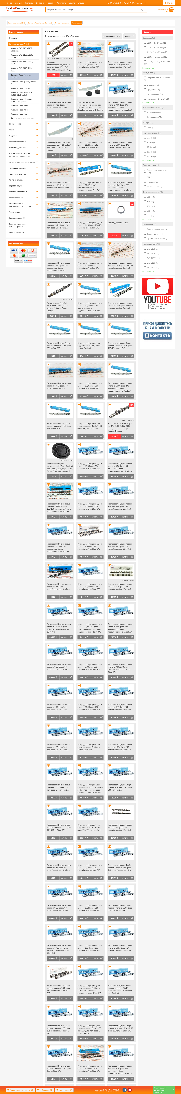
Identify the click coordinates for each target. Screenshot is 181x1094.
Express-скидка (15, 185)
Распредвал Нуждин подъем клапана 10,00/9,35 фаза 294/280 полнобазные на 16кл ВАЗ (59, 949)
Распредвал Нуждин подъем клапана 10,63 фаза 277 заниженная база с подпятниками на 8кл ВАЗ (120, 186)
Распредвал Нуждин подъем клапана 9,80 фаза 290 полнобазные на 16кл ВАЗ (59, 908)
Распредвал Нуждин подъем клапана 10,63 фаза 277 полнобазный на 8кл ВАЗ (59, 105)
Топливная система (17, 168)
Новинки (13, 38)
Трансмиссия (14, 212)
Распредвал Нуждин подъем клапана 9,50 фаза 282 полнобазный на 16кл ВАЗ (89, 867)
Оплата (72, 3)
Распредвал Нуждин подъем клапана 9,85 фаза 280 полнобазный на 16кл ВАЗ (59, 667)
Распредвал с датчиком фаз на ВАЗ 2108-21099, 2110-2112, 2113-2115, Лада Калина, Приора (120, 427)
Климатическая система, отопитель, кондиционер (19, 154)
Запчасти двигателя (17, 147)
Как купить (61, 3)
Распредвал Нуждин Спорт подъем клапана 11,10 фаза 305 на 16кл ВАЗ (59, 1068)
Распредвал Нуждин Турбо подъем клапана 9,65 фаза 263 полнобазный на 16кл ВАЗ (58, 1029)
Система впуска (16, 180)
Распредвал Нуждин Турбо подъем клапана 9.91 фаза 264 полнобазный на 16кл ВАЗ (58, 989)
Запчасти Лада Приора (20, 88)
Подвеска (13, 135)
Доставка (40, 3)
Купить (64, 75)
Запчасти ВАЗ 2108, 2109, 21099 (22, 56)
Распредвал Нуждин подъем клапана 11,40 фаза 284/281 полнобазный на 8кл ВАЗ (89, 225)
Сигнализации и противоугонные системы (20, 204)
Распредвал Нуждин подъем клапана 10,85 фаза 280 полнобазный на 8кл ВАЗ (89, 386)
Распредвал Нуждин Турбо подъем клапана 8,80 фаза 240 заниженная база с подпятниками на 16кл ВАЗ (89, 989)
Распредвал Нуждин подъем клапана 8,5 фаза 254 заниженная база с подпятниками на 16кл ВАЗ (59, 548)
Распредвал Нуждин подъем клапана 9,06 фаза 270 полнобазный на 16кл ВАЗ (89, 546)
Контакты (29, 3)
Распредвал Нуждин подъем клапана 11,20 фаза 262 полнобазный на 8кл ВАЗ (89, 145)
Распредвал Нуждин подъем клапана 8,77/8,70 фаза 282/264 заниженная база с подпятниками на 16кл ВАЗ (59, 508)
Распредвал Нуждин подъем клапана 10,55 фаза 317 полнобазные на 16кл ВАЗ (120, 948)
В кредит (18, 3)
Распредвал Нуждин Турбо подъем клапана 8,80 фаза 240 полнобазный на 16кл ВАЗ (119, 869)
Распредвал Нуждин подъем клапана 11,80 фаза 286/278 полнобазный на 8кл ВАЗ (120, 305)
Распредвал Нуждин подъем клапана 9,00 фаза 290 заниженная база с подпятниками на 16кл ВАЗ (120, 106)
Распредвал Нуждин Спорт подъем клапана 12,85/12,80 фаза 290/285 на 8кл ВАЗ (89, 426)
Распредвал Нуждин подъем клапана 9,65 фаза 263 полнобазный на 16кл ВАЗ (59, 747)
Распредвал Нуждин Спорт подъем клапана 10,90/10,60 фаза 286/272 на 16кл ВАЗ (120, 1028)
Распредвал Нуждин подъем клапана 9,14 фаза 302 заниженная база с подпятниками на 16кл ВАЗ (120, 1070)
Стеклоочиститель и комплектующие (17, 225)
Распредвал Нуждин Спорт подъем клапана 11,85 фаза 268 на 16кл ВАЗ (120, 787)
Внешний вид (15, 124)
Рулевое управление (18, 191)
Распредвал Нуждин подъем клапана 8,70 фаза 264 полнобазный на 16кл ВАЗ (120, 586)
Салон (11, 129)
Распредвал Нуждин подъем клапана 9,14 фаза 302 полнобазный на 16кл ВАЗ (59, 867)
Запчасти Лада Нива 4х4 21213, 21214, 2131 (21, 93)
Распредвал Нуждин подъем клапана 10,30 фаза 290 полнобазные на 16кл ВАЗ (120, 747)
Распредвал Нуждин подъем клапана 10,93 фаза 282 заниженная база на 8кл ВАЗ (59, 185)
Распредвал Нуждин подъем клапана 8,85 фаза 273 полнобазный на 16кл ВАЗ (120, 546)
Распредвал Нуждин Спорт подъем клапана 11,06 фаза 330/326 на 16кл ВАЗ (120, 908)
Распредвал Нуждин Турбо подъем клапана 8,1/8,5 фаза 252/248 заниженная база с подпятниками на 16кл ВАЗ (90, 788)
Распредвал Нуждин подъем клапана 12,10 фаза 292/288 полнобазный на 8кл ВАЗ (120, 265)
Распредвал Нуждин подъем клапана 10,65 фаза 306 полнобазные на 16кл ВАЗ (89, 466)
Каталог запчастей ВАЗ (19, 44)
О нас (9, 3)
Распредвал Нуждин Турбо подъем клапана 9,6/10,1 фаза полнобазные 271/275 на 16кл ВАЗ (120, 989)
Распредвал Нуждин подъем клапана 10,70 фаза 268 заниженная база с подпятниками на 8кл (59, 267)
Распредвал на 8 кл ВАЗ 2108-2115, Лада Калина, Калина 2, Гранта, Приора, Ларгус (58, 307)
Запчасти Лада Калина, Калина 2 (20, 76)
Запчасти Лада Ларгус (20, 114)
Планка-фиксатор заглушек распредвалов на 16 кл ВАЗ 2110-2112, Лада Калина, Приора (59, 146)
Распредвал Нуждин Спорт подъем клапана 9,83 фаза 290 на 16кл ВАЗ (88, 747)
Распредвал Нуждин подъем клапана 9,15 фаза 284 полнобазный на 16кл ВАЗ (120, 707)
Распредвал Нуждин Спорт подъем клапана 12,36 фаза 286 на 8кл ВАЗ (59, 345)
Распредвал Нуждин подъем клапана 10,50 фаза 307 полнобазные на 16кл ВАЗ (89, 948)
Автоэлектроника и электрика (22, 162)
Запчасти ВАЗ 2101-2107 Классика (21, 49)
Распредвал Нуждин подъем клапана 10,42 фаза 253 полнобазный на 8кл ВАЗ (89, 265)
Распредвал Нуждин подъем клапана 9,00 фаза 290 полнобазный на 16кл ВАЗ (89, 667)
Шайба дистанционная (118, 222)
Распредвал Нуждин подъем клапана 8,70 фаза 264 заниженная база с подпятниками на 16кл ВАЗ (120, 467)
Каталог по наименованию (22, 118)
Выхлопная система (17, 141)
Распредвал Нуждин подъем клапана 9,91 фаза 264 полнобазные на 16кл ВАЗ (59, 707)
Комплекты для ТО (17, 218)
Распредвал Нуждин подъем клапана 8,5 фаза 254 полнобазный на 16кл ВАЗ (120, 827)
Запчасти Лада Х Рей (19, 110)
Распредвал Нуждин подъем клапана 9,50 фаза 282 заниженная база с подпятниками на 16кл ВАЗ (120, 628)
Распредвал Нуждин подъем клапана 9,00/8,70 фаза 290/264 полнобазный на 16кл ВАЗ (120, 668)
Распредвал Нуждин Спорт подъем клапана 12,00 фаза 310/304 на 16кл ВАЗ (59, 827)
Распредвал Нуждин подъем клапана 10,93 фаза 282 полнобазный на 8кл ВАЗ (89, 64)
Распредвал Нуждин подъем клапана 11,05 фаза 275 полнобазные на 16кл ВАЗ (59, 787)
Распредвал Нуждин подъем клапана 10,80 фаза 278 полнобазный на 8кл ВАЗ (120, 145)
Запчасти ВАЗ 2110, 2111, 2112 (22, 62)
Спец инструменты (17, 232)
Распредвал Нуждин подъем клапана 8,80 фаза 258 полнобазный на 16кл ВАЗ (89, 1068)
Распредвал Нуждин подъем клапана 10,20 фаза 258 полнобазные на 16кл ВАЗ (89, 908)
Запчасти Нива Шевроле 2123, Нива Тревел (21, 100)
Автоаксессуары (16, 197)
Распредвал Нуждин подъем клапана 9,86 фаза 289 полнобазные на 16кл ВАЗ (120, 506)
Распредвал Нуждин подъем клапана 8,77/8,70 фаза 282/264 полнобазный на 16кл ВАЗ (59, 628)
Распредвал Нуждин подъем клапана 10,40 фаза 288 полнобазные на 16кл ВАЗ (89, 707)
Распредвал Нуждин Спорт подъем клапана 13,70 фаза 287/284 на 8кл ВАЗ (120, 345)
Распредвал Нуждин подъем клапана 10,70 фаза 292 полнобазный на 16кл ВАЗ (120, 64)
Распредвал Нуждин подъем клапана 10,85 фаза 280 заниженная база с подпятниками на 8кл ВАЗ (89, 307)
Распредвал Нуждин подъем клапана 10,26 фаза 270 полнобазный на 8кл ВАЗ (59, 225)
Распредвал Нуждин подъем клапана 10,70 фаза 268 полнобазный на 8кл (59, 386)
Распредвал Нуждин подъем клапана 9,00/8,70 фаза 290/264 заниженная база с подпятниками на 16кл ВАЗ (89, 628)
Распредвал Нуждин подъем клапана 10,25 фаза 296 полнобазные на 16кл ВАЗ (89, 586)
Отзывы (81, 3)
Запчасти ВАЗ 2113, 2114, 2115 (22, 69)
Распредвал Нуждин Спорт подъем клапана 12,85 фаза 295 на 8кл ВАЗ (59, 426)
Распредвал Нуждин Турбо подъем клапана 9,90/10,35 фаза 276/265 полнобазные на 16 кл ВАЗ (89, 1029)
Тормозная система (17, 174)
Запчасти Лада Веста (19, 105)
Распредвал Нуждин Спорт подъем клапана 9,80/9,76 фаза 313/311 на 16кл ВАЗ (89, 827)
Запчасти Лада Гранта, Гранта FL (23, 82)
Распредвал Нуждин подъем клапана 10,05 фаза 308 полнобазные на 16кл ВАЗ (89, 506)
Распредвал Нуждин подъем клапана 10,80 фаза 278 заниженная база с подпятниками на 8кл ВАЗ (120, 387)
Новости (50, 3)
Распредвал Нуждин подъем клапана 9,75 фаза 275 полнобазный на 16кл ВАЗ (59, 586)
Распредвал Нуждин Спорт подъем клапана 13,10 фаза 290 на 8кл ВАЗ (89, 345)
